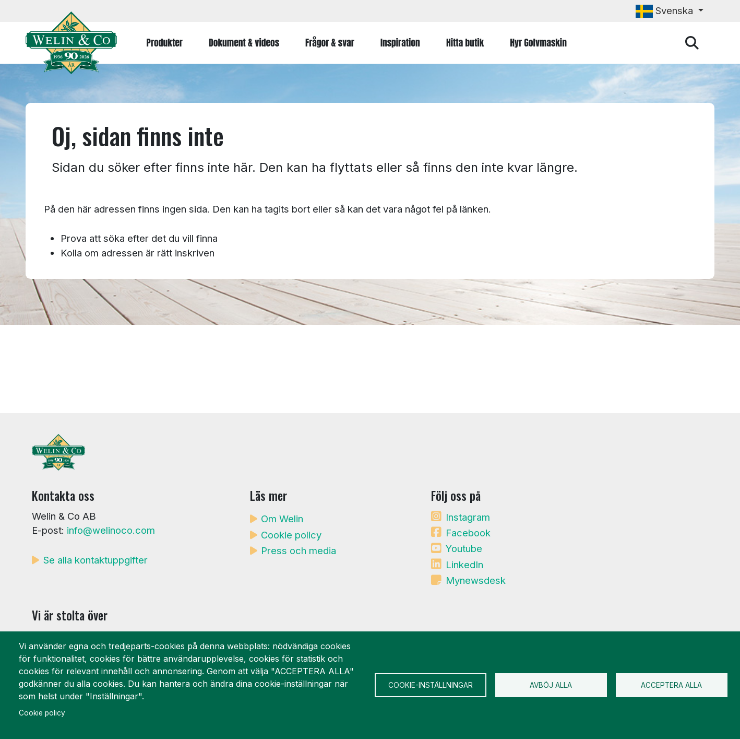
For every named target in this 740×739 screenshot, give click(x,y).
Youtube (464, 548)
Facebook (468, 532)
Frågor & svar (329, 43)
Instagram (468, 517)
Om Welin (282, 518)
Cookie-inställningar (430, 685)
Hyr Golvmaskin (538, 43)
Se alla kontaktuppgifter (95, 560)
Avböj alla (551, 685)
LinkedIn (464, 564)
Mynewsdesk (476, 580)
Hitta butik (465, 43)
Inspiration (400, 43)
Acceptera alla (671, 685)
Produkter (165, 43)
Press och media (298, 550)
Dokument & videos (244, 43)
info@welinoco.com (111, 530)
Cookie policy (291, 535)
